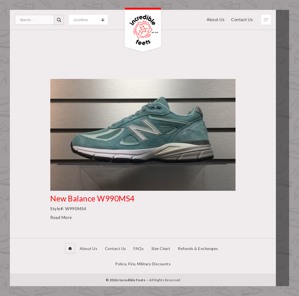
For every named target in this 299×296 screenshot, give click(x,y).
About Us (216, 19)
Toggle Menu (266, 20)
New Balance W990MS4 (92, 198)
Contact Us (242, 19)
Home (70, 248)
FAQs (139, 248)
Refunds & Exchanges (198, 248)
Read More (61, 217)
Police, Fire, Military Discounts (143, 263)
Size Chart (160, 248)
